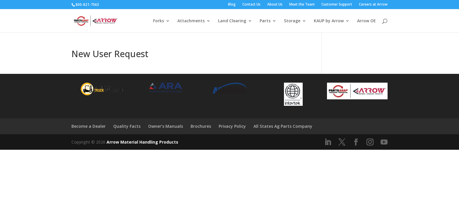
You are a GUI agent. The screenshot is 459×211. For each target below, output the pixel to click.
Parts (265, 21)
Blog (232, 5)
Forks (158, 21)
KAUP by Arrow (329, 21)
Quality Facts (127, 126)
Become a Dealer (88, 126)
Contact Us (251, 5)
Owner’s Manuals (165, 126)
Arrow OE (366, 21)
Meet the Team (302, 5)
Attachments (191, 21)
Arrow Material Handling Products (142, 142)
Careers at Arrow (373, 5)
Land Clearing (232, 21)
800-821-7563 (87, 4)
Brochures (201, 126)
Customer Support (336, 5)
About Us (274, 5)
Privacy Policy (232, 126)
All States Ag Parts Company (283, 126)
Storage (292, 21)
